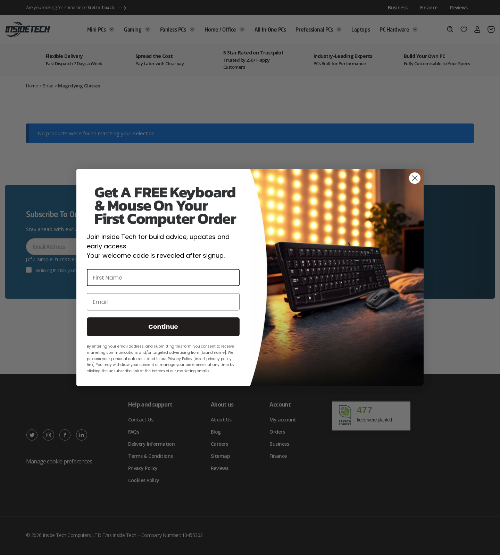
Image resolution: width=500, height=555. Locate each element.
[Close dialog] (415, 178)
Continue (163, 326)
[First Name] (163, 277)
